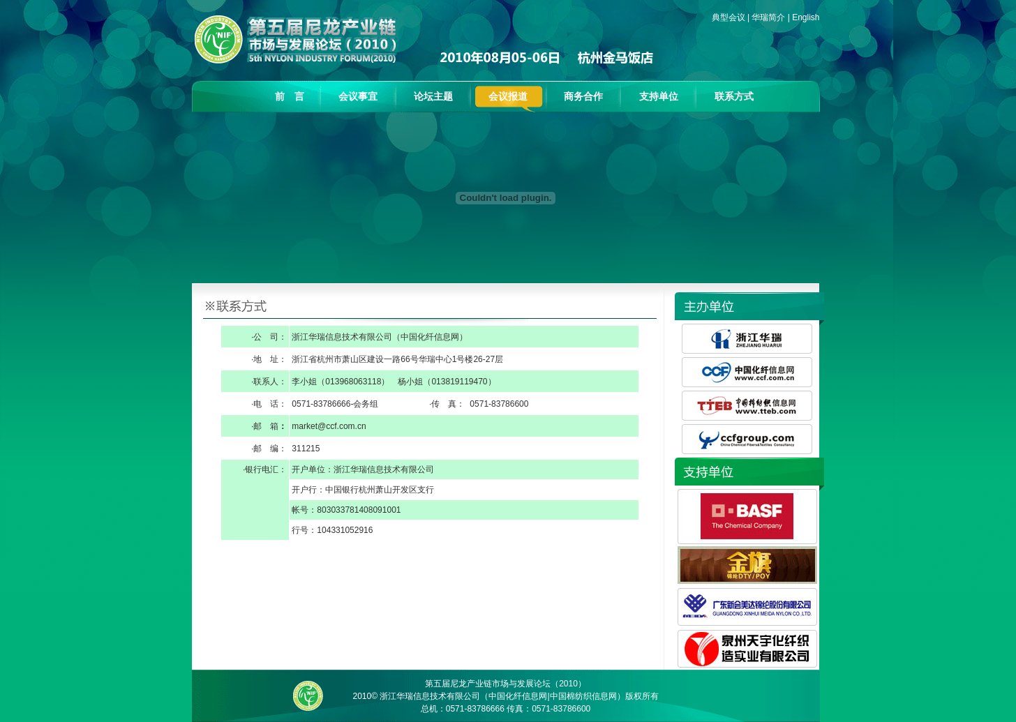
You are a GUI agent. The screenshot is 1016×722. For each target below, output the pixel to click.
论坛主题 (433, 96)
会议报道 (508, 96)
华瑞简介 (768, 17)
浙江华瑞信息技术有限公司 (430, 696)
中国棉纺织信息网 (583, 696)
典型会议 (728, 17)
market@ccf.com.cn (329, 426)
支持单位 (658, 96)
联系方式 (734, 96)
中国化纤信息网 (430, 337)
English (805, 17)
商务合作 (583, 96)
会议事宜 (358, 96)
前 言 (289, 96)
